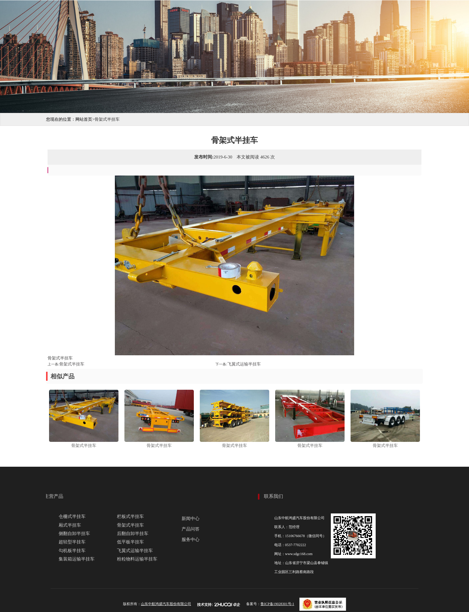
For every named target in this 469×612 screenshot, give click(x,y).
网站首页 (177, 12)
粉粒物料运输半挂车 (137, 559)
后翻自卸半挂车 (132, 533)
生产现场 (276, 12)
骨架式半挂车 (71, 364)
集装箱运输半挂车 (77, 559)
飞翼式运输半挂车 (244, 364)
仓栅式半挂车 (72, 516)
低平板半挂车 (130, 542)
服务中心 (342, 12)
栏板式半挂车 (130, 516)
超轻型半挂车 (72, 542)
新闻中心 (191, 518)
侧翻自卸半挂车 (74, 533)
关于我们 (210, 12)
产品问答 (191, 529)
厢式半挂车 (70, 525)
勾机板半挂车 (72, 550)
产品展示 (243, 12)
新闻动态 (309, 12)
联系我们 (374, 12)
